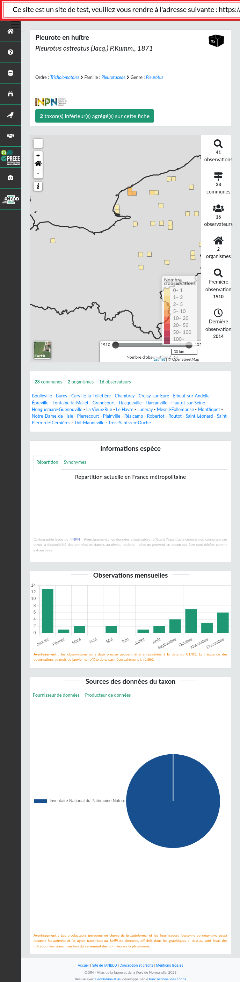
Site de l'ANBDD (104, 965)
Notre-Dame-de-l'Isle (52, 416)
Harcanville (156, 402)
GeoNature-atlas (108, 979)
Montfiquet (209, 409)
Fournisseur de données (56, 695)
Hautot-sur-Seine (188, 402)
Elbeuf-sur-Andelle (191, 395)
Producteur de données (108, 695)
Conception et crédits (136, 965)
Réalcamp (133, 416)
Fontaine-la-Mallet (70, 402)
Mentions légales (169, 965)
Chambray (125, 395)
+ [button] (38, 156)
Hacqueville (130, 402)
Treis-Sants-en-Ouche (129, 422)
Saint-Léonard (199, 416)
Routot (175, 416)
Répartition (47, 462)
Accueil (83, 965)
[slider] (115, 345)
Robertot (156, 416)
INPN (75, 539)
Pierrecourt (88, 416)
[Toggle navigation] (15, 24)
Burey (61, 395)
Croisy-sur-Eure (154, 395)
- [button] (38, 174)
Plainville (112, 416)
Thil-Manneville (89, 422)
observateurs (115, 381)
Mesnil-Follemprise (175, 409)
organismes (81, 381)
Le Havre (124, 409)
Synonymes (75, 462)
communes (48, 381)
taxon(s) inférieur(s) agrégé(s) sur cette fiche (95, 115)
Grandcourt (104, 402)
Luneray (145, 409)
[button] (38, 164)
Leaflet (159, 359)
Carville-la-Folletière (91, 395)
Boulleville (42, 395)
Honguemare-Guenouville (57, 409)
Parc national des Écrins (167, 979)
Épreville (40, 402)
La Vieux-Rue (99, 409)
